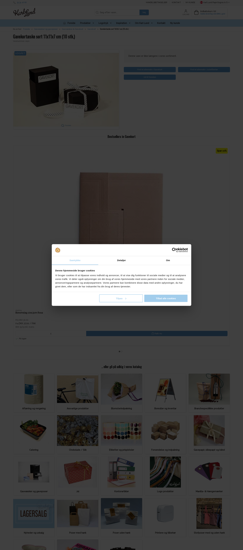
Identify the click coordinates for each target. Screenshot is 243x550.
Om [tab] (168, 260)
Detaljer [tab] (121, 260)
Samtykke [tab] (75, 260)
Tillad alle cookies (166, 298)
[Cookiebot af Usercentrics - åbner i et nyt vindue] (174, 250)
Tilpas (121, 298)
